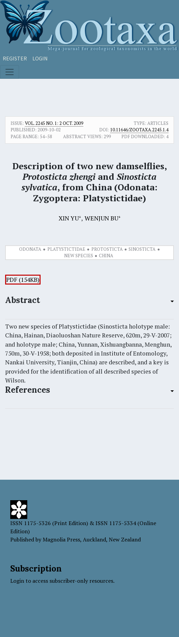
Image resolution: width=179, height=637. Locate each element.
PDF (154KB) (23, 280)
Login (40, 58)
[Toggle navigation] (9, 72)
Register (15, 58)
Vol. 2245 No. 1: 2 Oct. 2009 (54, 123)
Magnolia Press (61, 539)
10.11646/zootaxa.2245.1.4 (139, 130)
